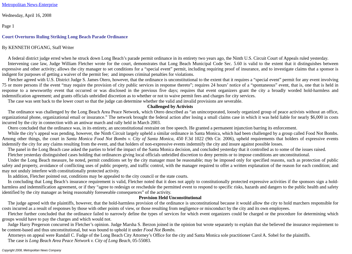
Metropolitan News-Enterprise (29, 4)
